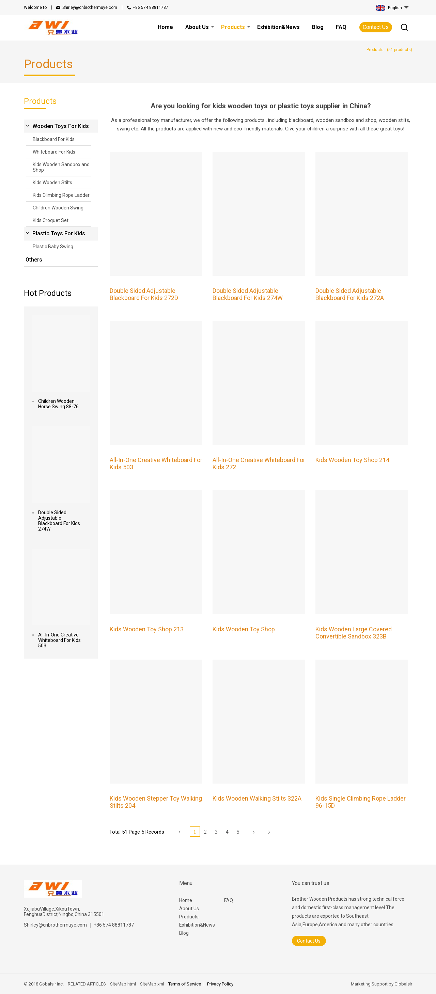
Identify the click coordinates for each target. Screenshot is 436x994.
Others (34, 259)
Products (189, 916)
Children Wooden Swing (58, 207)
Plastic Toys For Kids (58, 233)
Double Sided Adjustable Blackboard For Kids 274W (59, 521)
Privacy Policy (220, 984)
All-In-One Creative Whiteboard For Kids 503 (59, 640)
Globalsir (403, 984)
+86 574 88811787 (150, 7)
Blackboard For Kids (54, 139)
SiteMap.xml (152, 984)
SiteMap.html (123, 984)
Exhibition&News (197, 925)
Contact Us (376, 27)
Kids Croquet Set (50, 220)
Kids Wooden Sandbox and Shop (61, 167)
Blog (184, 933)
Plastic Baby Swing (53, 246)
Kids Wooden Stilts (52, 182)
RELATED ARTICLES (87, 984)
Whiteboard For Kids (54, 152)
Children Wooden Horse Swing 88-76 (58, 403)
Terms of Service (184, 984)
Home (185, 900)
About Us (189, 908)
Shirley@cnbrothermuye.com (89, 7)
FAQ (228, 900)
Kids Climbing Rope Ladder (61, 195)
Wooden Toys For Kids (60, 126)
